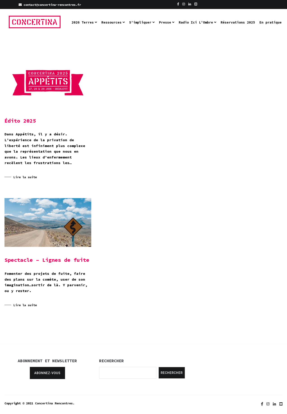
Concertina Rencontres (54, 403)
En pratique (270, 22)
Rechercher (172, 373)
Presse (165, 22)
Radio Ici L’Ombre (196, 22)
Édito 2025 (20, 120)
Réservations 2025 (238, 22)
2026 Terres (83, 22)
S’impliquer (140, 22)
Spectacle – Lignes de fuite (46, 259)
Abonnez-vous (47, 373)
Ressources (111, 22)
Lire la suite (25, 177)
